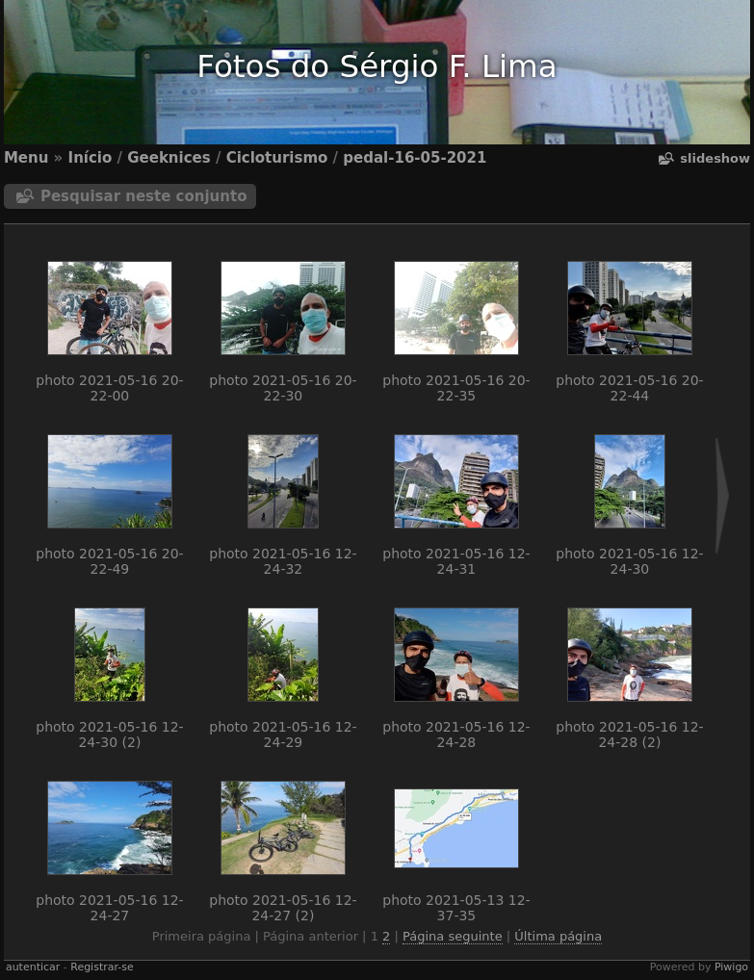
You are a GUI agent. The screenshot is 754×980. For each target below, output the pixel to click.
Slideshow (715, 158)
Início (90, 158)
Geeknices (168, 158)
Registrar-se (101, 967)
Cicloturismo (277, 158)
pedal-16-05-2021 (414, 158)
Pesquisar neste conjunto (143, 196)
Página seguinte (453, 936)
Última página (558, 936)
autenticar (33, 967)
